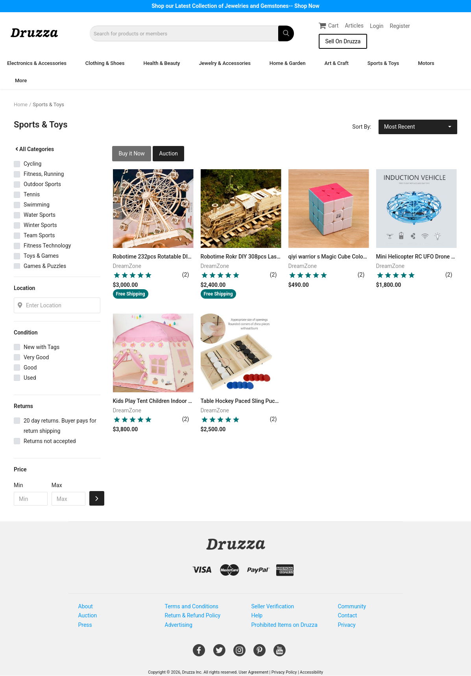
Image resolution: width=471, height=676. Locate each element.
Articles (354, 25)
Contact (347, 615)
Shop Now (307, 6)
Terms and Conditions (192, 606)
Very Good (36, 357)
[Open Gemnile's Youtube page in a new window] (279, 653)
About (85, 606)
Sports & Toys (383, 63)
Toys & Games (41, 256)
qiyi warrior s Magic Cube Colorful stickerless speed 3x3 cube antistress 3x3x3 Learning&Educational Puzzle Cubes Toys (328, 256)
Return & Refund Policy (193, 615)
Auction (168, 153)
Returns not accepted (50, 441)
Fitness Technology (47, 245)
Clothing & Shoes (105, 63)
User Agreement (253, 672)
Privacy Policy (284, 672)
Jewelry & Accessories (224, 63)
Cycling (32, 164)
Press (85, 625)
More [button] (21, 80)
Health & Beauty (161, 63)
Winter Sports (40, 225)
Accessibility (311, 672)
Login (377, 26)
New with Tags (41, 347)
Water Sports (39, 215)
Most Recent (399, 127)
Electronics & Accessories (36, 63)
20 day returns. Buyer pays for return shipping (60, 425)
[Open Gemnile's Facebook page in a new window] (199, 653)
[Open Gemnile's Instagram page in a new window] (239, 653)
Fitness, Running (44, 174)
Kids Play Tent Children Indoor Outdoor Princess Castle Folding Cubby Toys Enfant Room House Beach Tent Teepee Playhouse (153, 401)
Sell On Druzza (342, 41)
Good (30, 367)
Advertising (178, 625)
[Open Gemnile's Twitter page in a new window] (219, 653)
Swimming (37, 204)
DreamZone (127, 266)
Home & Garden (288, 63)
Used (30, 378)
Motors (426, 63)
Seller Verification (272, 606)
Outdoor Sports (42, 184)
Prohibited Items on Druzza (284, 625)
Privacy (347, 625)
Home (21, 104)
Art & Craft (336, 63)
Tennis (32, 194)
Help (257, 615)
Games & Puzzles (45, 266)
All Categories (34, 149)
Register (400, 26)
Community (352, 606)
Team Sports (39, 235)
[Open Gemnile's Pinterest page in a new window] (259, 653)
